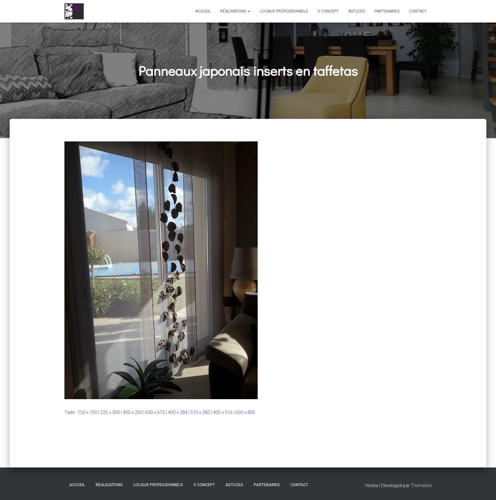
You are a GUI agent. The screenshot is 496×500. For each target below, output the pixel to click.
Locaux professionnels (284, 11)
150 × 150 (87, 412)
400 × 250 (132, 412)
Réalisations (235, 11)
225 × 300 (110, 412)
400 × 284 (177, 412)
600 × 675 (155, 412)
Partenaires (387, 11)
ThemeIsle (421, 485)
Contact (418, 11)
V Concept (328, 11)
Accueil (203, 11)
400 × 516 (223, 412)
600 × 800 (245, 412)
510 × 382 (200, 412)
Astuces (356, 11)
